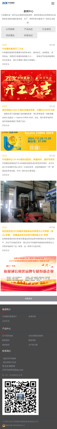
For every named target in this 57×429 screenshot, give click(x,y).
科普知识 (28, 35)
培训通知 (10, 35)
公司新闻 (10, 29)
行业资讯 (46, 29)
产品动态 (28, 29)
